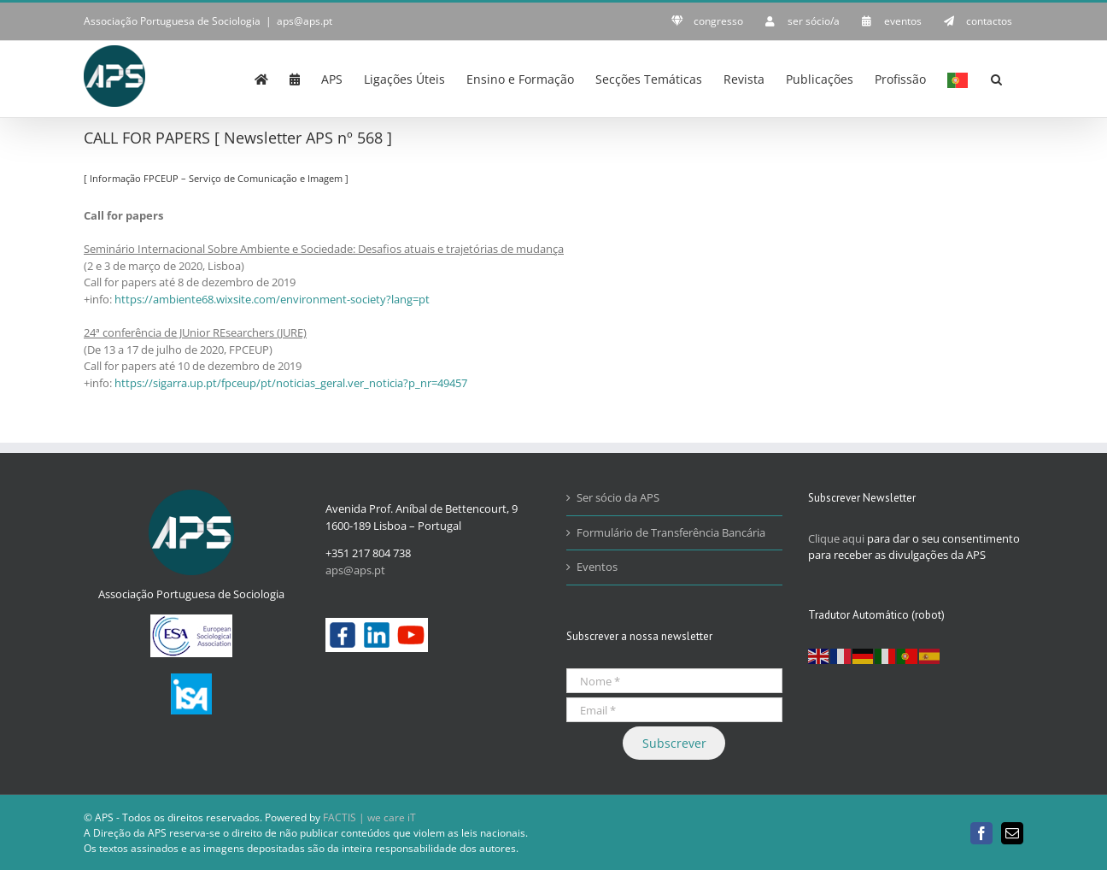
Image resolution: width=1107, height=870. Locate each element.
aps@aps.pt (304, 21)
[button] (996, 78)
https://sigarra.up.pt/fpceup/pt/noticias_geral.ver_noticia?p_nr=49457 (290, 383)
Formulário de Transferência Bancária (671, 532)
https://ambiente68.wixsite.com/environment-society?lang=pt (272, 299)
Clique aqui (836, 538)
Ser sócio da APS (618, 497)
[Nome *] (674, 680)
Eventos (597, 566)
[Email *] (674, 709)
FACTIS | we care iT (369, 817)
